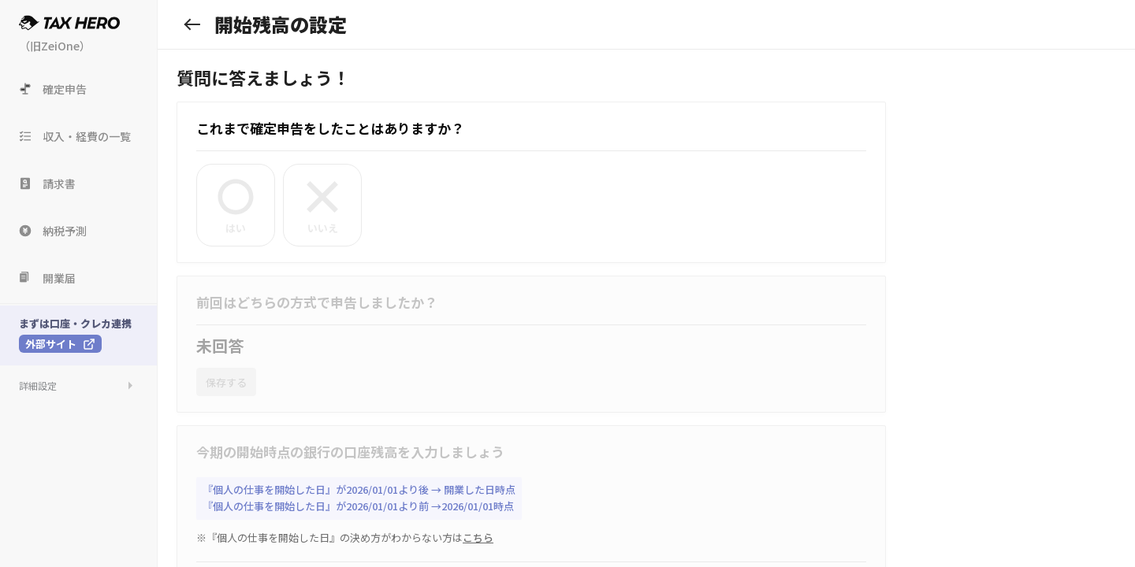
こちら (478, 537)
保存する (226, 382)
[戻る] (192, 24)
